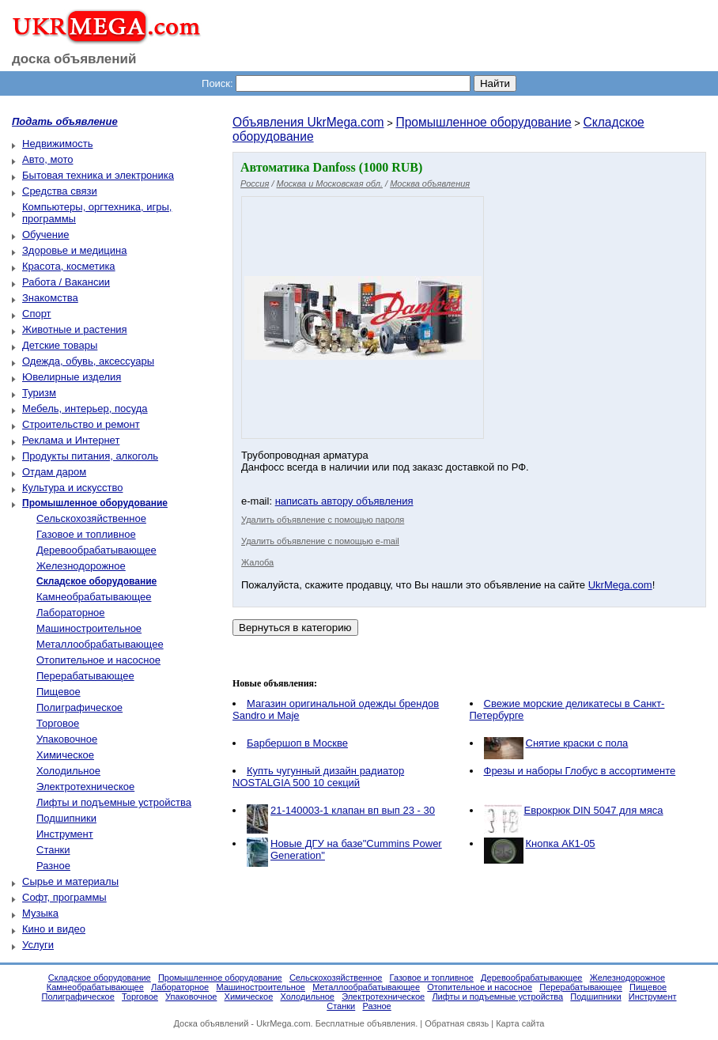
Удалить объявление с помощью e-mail (320, 541)
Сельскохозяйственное (91, 518)
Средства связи (59, 191)
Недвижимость (57, 143)
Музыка (40, 913)
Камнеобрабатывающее (93, 597)
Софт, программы (64, 897)
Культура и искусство (72, 488)
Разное (53, 866)
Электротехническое (85, 786)
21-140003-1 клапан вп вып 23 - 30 (352, 810)
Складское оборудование (99, 977)
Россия (254, 183)
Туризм (39, 393)
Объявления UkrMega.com (308, 122)
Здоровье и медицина (74, 250)
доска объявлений (74, 58)
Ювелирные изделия (71, 377)
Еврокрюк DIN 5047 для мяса (593, 810)
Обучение (45, 234)
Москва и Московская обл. (330, 183)
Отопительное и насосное (98, 660)
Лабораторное (70, 612)
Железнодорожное (81, 566)
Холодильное (68, 771)
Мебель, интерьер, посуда (85, 408)
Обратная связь (457, 1023)
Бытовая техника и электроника (98, 175)
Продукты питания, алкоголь (90, 456)
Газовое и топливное (86, 534)
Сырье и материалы (70, 881)
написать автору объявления (344, 501)
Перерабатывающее (85, 676)
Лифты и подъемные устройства (113, 802)
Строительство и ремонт (81, 424)
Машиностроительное (89, 628)
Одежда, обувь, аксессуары (88, 361)
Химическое (65, 755)
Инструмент (64, 834)
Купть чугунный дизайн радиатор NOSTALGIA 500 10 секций (318, 777)
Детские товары (59, 345)
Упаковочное (66, 739)
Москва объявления (430, 183)
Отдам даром (54, 472)
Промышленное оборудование (483, 122)
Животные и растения (74, 329)
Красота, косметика (68, 266)
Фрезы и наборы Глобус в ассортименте (580, 771)
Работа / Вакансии (66, 282)
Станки (53, 850)
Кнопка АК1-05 (560, 843)
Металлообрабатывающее (100, 644)
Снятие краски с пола (577, 743)
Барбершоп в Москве (297, 743)
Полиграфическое (79, 707)
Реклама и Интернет (70, 440)
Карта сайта (520, 1023)
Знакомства (50, 298)
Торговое (57, 723)
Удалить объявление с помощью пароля (322, 519)
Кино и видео (53, 929)
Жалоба (257, 562)
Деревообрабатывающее (96, 550)
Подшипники (66, 818)
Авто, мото (47, 159)
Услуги (38, 945)
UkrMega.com (620, 585)
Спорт (36, 314)
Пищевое (58, 692)
